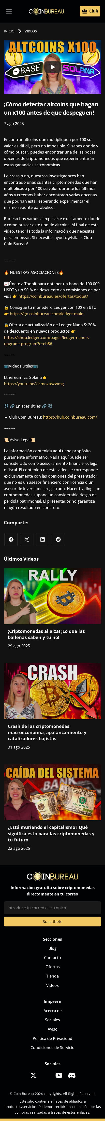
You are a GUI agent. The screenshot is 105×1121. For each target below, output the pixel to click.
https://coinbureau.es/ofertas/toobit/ (53, 296)
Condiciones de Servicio (52, 1047)
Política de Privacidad (52, 1038)
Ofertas (52, 966)
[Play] (52, 67)
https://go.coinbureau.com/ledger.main (46, 313)
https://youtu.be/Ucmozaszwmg (34, 383)
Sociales (52, 1019)
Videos (52, 985)
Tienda (52, 976)
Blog (52, 948)
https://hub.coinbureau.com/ (70, 417)
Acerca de (53, 1010)
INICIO (9, 31)
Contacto (52, 957)
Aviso (53, 1029)
